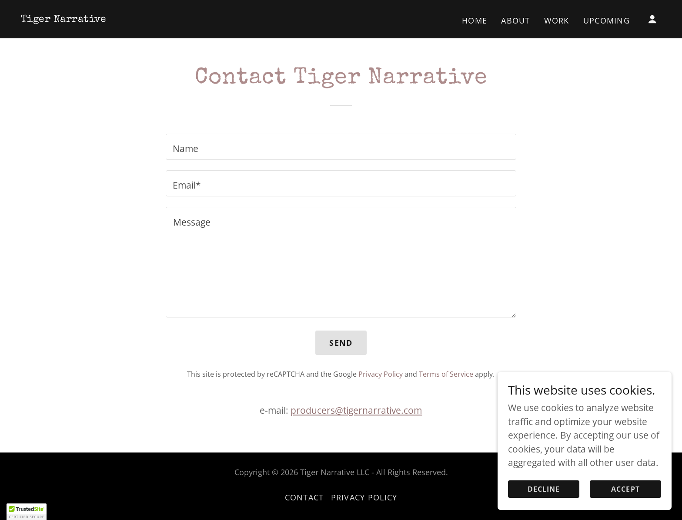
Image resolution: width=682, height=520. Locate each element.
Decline (544, 501)
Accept (625, 501)
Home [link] (474, 20)
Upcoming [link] (606, 20)
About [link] (515, 20)
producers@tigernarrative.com (356, 410)
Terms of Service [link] (446, 374)
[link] (64, 18)
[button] (652, 19)
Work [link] (556, 20)
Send (340, 343)
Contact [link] (304, 497)
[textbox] (341, 147)
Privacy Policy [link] (380, 374)
